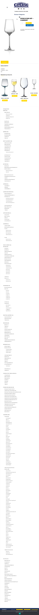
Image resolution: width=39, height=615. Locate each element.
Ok (19, 613)
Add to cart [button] (5, 100)
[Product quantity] (22, 23)
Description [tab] (4, 62)
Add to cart (28, 23)
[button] (7, 7)
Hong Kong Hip (27, 29)
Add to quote (30, 25)
